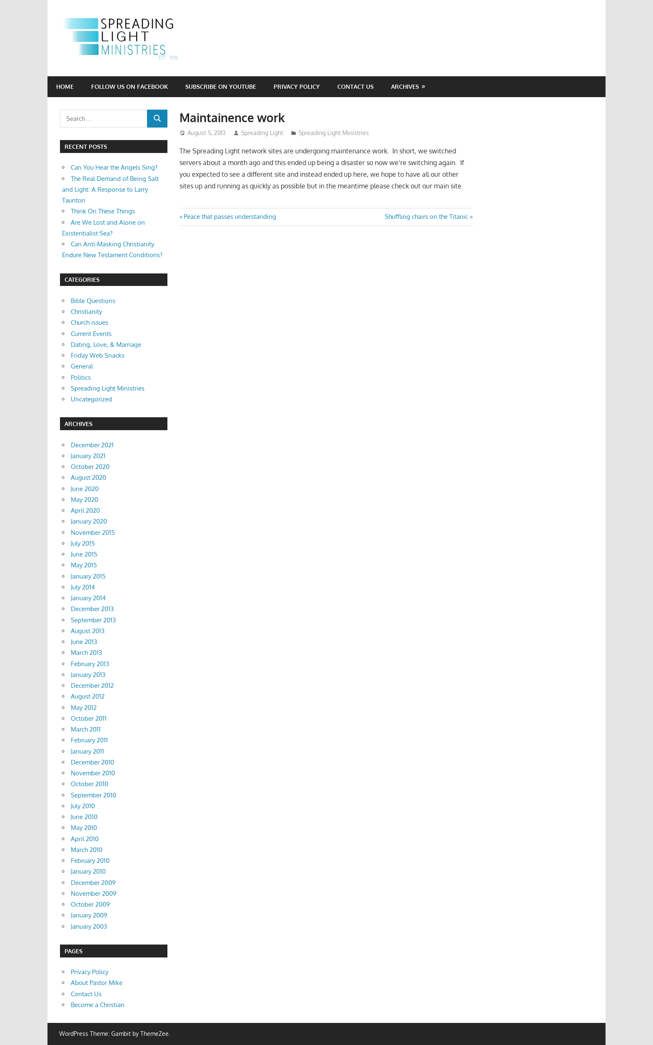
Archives (405, 86)
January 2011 (87, 751)
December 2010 (92, 762)
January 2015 (88, 576)
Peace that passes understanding (229, 217)
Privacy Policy (297, 86)
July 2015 (83, 543)
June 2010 (84, 817)
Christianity (86, 312)
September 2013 (93, 620)
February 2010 (90, 861)
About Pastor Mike (96, 983)
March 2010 (86, 850)
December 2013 (92, 609)
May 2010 (84, 828)
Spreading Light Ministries (334, 132)
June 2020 (85, 489)
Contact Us (355, 86)
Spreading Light (262, 132)
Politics (81, 377)
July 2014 (83, 587)
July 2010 (83, 806)
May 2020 (84, 500)
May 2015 (84, 565)
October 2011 (89, 718)
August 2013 (88, 631)
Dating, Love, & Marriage (106, 344)
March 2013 (86, 653)
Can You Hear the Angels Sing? (114, 167)
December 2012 (92, 685)
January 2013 (88, 675)
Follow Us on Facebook (129, 86)
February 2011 (89, 740)
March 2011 (86, 729)
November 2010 (93, 773)
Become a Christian (98, 1005)
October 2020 (90, 467)
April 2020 (85, 510)
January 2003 (89, 926)
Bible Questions (93, 301)
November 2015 (93, 532)
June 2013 (84, 642)
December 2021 (92, 445)
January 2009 (89, 915)
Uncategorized (91, 399)
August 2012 (88, 696)
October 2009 (90, 904)
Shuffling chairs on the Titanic (426, 217)
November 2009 (94, 893)
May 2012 (84, 708)
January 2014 (88, 598)
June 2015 (84, 554)
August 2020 (88, 477)
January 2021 (88, 456)
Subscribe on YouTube (220, 86)
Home (65, 86)
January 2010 (88, 871)
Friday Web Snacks (98, 355)
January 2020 (89, 521)
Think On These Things (103, 211)
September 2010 (93, 795)
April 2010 (85, 839)
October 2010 (89, 784)
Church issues (89, 322)
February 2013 (90, 664)
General (82, 366)
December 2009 (93, 883)
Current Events (91, 334)
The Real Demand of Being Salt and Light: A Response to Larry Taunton (110, 190)
